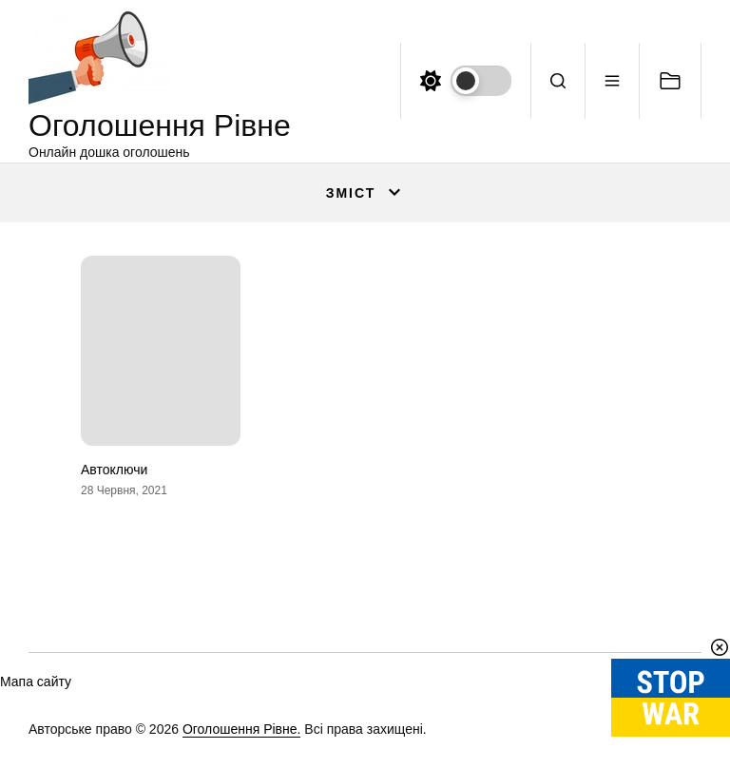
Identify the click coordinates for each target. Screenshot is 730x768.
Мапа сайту (35, 681)
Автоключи (114, 469)
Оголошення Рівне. (241, 729)
